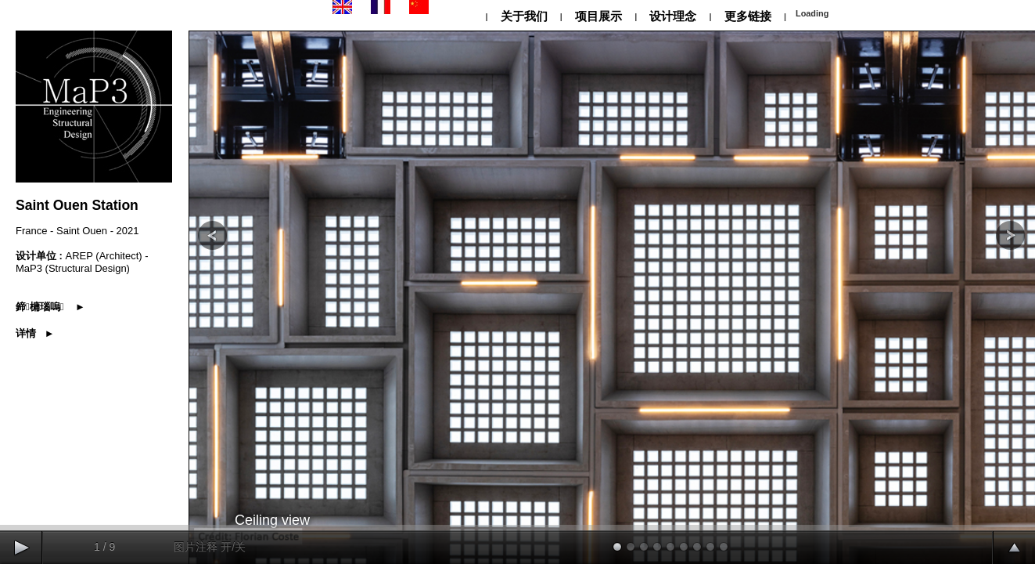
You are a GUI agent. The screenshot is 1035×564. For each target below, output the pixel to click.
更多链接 (747, 16)
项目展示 (598, 16)
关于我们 (523, 16)
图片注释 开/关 (210, 546)
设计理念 (672, 16)
